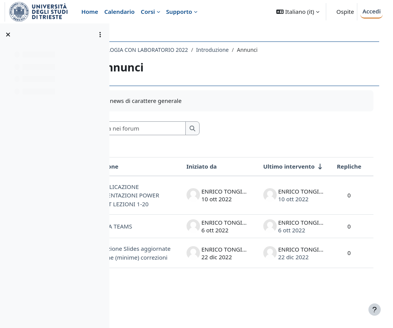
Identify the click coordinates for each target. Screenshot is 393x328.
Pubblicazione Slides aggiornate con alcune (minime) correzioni (161, 270)
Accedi (371, 11)
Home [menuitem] (89, 11)
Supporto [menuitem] (179, 11)
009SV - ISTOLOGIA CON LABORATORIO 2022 (180, 49)
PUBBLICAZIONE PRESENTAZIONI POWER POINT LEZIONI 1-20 (165, 200)
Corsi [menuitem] (148, 11)
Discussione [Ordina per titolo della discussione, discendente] (150, 166)
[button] (297, 11)
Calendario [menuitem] (119, 11)
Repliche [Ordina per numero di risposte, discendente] (363, 166)
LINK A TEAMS (162, 235)
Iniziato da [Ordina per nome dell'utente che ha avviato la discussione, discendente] (216, 166)
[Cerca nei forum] (187, 128)
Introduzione (261, 49)
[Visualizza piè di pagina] (374, 309)
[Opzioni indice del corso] (100, 34)
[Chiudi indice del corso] (8, 34)
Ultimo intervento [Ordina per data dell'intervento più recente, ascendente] (303, 166)
